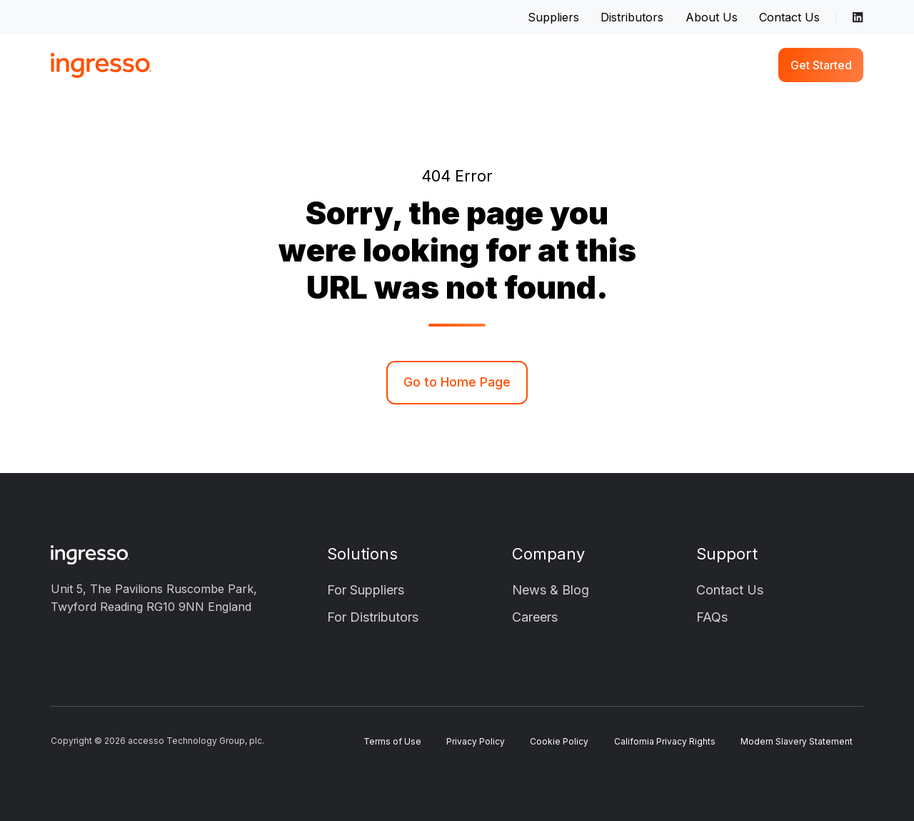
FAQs (712, 617)
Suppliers (553, 17)
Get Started (821, 65)
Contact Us (789, 17)
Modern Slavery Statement (796, 741)
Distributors (632, 17)
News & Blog (550, 589)
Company (548, 553)
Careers (535, 617)
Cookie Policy (559, 741)
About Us (712, 17)
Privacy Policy (475, 741)
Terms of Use (392, 741)
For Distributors (372, 617)
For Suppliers (365, 589)
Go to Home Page (457, 381)
